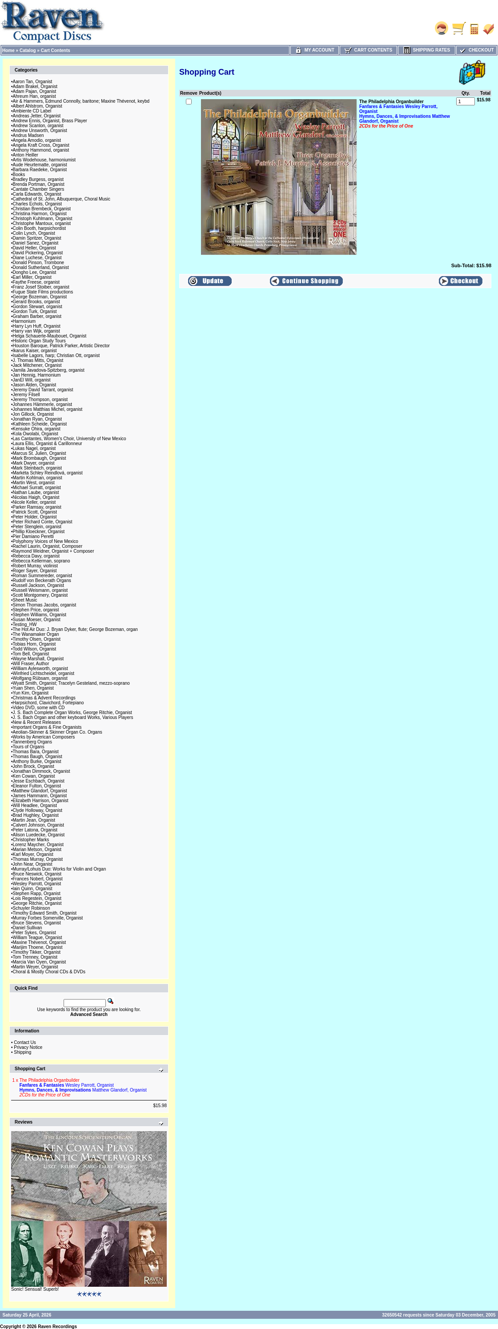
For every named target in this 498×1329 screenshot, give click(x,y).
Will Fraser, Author (31, 663)
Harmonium (24, 321)
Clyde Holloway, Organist (38, 810)
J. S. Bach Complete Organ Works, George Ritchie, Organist (72, 712)
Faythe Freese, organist (36, 282)
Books (19, 174)
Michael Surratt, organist (37, 487)
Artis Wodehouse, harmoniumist (44, 159)
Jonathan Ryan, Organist (37, 419)
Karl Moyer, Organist (33, 854)
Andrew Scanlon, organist (38, 125)
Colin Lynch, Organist (34, 233)
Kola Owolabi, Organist (35, 433)
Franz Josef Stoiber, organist (41, 287)
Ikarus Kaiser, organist (35, 350)
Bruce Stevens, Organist (37, 922)
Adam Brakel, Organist (35, 86)
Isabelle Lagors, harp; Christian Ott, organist (56, 355)
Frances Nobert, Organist (38, 878)
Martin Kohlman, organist (37, 477)
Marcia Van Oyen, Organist (39, 962)
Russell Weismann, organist (40, 590)
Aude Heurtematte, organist (40, 164)
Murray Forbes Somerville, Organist (48, 917)
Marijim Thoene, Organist (38, 947)
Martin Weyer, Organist (35, 966)
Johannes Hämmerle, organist (42, 404)
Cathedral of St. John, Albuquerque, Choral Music (62, 199)
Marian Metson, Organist (37, 849)
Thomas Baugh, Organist (37, 756)
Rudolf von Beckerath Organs (42, 580)
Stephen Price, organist (36, 609)
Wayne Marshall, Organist (38, 658)
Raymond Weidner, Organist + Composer (53, 551)
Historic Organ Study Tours (39, 340)
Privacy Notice (28, 1047)
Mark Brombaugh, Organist (39, 458)
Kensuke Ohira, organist (36, 428)
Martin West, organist (34, 482)
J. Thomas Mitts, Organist (38, 360)
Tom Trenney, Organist (35, 957)
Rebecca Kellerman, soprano (41, 560)
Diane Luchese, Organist (37, 257)
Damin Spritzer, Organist (37, 238)
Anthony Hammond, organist (41, 150)
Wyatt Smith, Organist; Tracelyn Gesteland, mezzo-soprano (71, 683)
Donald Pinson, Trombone (38, 262)
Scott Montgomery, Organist (40, 595)
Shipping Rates (426, 50)
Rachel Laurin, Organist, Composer (48, 546)
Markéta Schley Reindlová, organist (48, 472)
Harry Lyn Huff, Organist (36, 326)
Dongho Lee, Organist (34, 272)
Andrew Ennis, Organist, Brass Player (50, 120)
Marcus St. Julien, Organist (39, 453)
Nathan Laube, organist (36, 492)
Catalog (28, 50)
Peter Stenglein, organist (37, 526)
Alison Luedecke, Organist (39, 834)
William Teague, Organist (37, 937)
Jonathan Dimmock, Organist (41, 771)
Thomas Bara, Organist (36, 751)
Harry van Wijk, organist (36, 331)
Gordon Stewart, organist (37, 306)
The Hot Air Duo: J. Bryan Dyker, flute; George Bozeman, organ (75, 629)
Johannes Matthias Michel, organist (48, 409)
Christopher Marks (31, 839)
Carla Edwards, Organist (37, 194)
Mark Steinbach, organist (37, 468)
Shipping (22, 1052)
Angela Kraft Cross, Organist (41, 145)
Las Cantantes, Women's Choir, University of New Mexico (69, 438)
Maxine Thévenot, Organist (39, 942)
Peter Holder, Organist (35, 516)
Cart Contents (55, 50)
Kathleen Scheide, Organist (40, 424)
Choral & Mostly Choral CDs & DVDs (49, 971)
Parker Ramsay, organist (37, 507)
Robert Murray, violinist (35, 565)
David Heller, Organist (34, 247)
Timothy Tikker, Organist (36, 952)
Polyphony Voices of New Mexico (45, 541)
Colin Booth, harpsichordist (39, 228)
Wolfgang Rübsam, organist (40, 678)
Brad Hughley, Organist (36, 815)
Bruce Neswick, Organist (37, 873)
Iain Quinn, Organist (32, 888)
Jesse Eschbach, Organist (38, 781)
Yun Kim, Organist (31, 693)
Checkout (476, 50)
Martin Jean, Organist (34, 820)
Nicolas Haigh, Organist (36, 497)
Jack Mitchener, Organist (37, 365)
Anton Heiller (25, 155)
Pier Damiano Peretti (33, 536)
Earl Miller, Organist (32, 277)
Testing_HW (25, 624)
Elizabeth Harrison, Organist (40, 800)
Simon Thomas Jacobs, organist (44, 604)
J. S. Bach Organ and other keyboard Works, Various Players (73, 717)
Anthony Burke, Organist (37, 761)
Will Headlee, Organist (35, 805)
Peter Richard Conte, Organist (42, 521)
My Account (314, 50)
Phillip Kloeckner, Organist (39, 531)
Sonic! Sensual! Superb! (35, 1289)
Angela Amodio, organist (37, 140)
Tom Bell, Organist (31, 653)
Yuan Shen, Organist (33, 688)
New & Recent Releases (37, 722)
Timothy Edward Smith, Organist (45, 913)
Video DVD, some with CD (39, 707)
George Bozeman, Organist (40, 296)
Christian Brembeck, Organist (42, 208)
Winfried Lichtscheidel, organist (43, 673)
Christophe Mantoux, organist (42, 223)
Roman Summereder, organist (42, 575)
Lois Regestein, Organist (37, 898)
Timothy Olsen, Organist (36, 639)
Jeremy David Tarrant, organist (43, 389)
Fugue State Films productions (43, 291)
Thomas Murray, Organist (38, 859)
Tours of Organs (28, 746)
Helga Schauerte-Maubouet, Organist (50, 335)
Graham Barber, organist (37, 316)
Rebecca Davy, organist (36, 556)
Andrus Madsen (28, 135)
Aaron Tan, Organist (32, 81)
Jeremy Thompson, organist (40, 399)
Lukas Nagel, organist (34, 448)
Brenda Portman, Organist (38, 184)
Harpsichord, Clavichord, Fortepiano (48, 702)
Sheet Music (25, 600)
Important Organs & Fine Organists (47, 727)
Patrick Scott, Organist (35, 512)
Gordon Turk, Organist (35, 311)
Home (8, 50)
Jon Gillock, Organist (33, 414)
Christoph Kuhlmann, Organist (42, 218)
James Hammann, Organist (40, 795)
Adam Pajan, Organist (34, 91)
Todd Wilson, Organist (34, 648)
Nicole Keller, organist (34, 502)
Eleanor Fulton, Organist (37, 785)
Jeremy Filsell (26, 394)
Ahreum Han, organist (34, 96)
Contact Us (25, 1042)
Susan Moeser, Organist (36, 619)
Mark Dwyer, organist (34, 463)
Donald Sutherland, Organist (41, 267)
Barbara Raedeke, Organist (40, 169)
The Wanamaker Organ (36, 634)
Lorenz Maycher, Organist (38, 844)
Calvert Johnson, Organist (38, 825)
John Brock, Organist (33, 766)
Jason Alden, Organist (34, 384)
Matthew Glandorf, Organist (40, 790)
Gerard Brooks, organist (36, 301)
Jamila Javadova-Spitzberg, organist (48, 370)
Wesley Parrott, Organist (37, 883)
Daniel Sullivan (27, 927)
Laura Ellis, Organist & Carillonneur (47, 443)
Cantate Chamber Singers (38, 189)
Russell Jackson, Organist (38, 585)
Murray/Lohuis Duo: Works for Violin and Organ (59, 869)
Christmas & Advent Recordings (44, 697)
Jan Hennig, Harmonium (37, 375)
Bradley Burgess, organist (38, 179)
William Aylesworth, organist (40, 668)
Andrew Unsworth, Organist (40, 130)
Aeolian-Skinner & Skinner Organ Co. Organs (57, 732)
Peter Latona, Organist (35, 829)
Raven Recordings (57, 1326)
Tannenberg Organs (32, 741)
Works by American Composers (44, 737)
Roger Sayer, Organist (35, 570)
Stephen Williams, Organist (40, 614)
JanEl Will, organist (32, 379)
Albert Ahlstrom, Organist (37, 106)
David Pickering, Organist (38, 252)
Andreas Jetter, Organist (37, 115)
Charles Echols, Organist (37, 203)
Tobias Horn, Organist (34, 644)
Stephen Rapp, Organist (36, 893)
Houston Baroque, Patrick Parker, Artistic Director (61, 345)
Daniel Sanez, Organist (36, 243)
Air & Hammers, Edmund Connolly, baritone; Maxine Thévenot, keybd (81, 101)
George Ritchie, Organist (37, 903)
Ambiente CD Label (32, 110)
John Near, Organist (32, 864)
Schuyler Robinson (31, 908)
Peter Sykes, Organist (34, 932)
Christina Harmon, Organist (40, 213)
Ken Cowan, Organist (34, 776)
